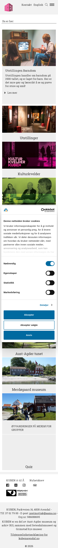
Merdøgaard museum (29, 389)
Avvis (29, 335)
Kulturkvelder (29, 174)
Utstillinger (29, 138)
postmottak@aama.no (42, 513)
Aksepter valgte (29, 325)
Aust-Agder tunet (29, 354)
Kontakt (26, 4)
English (38, 4)
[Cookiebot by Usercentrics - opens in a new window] (41, 210)
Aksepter (29, 314)
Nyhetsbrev (37, 480)
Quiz (28, 467)
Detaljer (44, 305)
